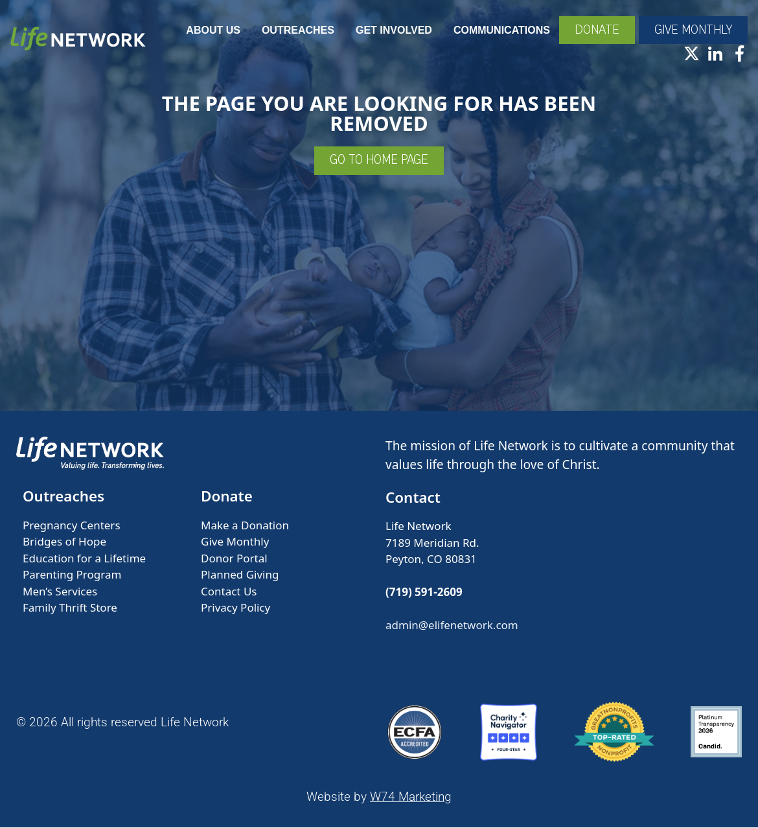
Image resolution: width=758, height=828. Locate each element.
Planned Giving (240, 575)
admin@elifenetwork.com (451, 626)
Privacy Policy (235, 608)
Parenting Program (72, 575)
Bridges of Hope (64, 542)
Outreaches (296, 30)
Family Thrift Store (70, 608)
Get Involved (392, 30)
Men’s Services (60, 591)
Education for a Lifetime (84, 558)
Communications (500, 30)
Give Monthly (235, 542)
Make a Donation (245, 525)
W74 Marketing (411, 797)
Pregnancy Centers (72, 525)
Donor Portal (234, 558)
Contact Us (229, 591)
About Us (212, 30)
